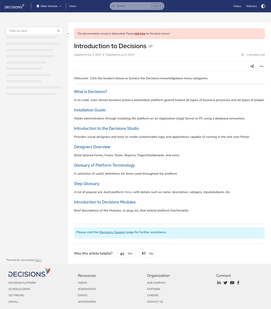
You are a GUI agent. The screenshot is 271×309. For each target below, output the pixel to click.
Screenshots (87, 289)
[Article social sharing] (252, 66)
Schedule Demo (19, 289)
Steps (128, 192)
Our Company (156, 283)
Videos (82, 283)
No (147, 253)
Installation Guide (90, 110)
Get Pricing (16, 295)
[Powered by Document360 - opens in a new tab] (24, 260)
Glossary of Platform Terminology (104, 165)
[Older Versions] (48, 6)
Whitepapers (87, 302)
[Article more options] (261, 66)
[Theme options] (263, 6)
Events (82, 295)
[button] (137, 6)
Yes (127, 253)
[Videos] (237, 6)
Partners (153, 289)
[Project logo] (15, 6)
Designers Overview (92, 146)
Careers (153, 295)
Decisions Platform (22, 283)
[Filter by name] (34, 31)
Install (14, 302)
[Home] (72, 6)
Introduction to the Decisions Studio (106, 128)
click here (139, 33)
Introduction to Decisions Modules (105, 202)
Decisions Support (112, 232)
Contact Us (155, 302)
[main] (169, 143)
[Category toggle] (68, 34)
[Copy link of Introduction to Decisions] (151, 46)
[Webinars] (251, 6)
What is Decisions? (90, 91)
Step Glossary (86, 183)
